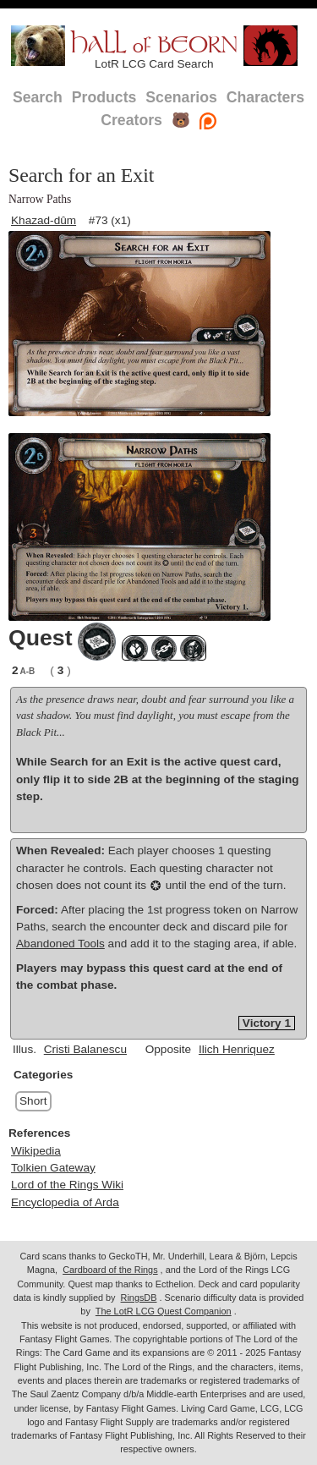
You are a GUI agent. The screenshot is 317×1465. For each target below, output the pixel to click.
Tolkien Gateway (53, 1167)
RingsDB (139, 1297)
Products (104, 97)
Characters (265, 97)
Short (33, 1101)
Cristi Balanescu (85, 1049)
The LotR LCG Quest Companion (164, 1311)
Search (38, 97)
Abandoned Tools (60, 943)
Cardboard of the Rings (110, 1270)
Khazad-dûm (43, 220)
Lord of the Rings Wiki (67, 1184)
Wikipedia (36, 1150)
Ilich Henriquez (237, 1049)
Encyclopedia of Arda (65, 1202)
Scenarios (180, 97)
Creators (131, 120)
